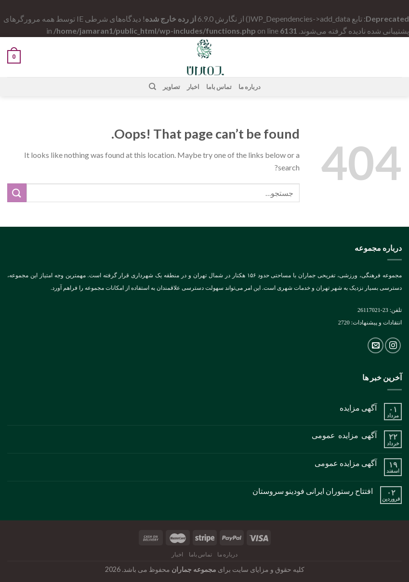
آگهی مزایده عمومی (344, 435)
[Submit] (16, 192)
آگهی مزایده (358, 407)
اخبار (193, 87)
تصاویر (171, 87)
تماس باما (219, 87)
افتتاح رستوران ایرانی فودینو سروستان (312, 490)
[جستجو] (152, 87)
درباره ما (249, 87)
